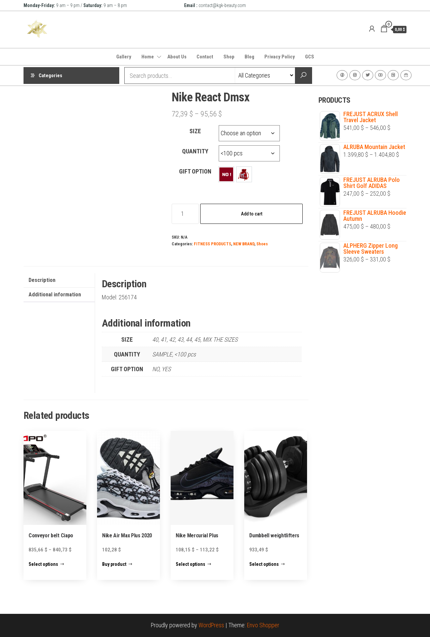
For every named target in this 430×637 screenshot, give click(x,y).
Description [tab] (42, 280)
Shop (228, 57)
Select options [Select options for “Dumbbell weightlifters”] (264, 564)
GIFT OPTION (195, 171)
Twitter (367, 75)
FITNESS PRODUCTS (212, 243)
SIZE (195, 131)
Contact (205, 57)
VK (393, 75)
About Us (176, 57)
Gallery (123, 57)
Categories (50, 75)
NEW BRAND (243, 243)
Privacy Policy (279, 57)
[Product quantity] (185, 214)
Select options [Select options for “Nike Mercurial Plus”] (190, 564)
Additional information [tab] (55, 294)
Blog (249, 57)
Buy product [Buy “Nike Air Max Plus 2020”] (114, 564)
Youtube (380, 75)
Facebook (342, 75)
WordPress (211, 625)
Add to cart (251, 213)
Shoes (262, 243)
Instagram (354, 75)
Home (147, 57)
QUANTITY (195, 151)
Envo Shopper (263, 625)
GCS (309, 57)
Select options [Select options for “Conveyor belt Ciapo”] (43, 564)
